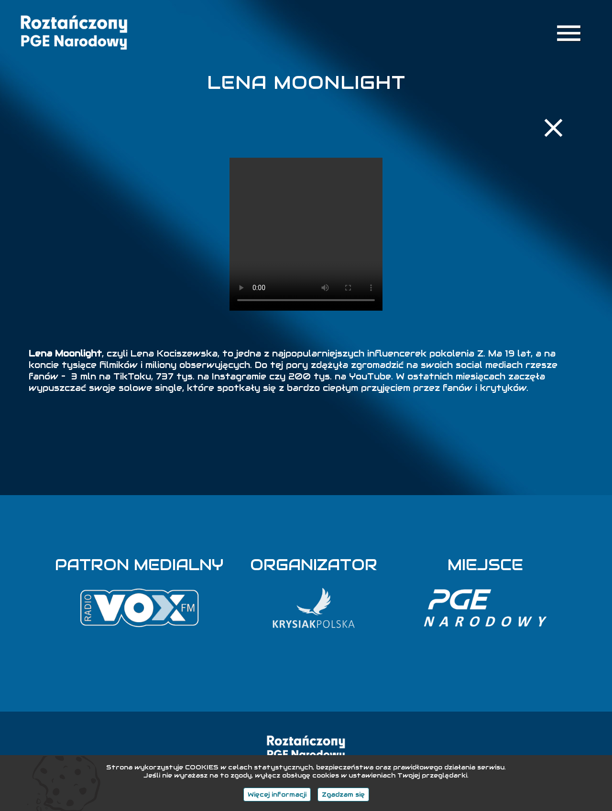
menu (568, 33)
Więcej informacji (277, 794)
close (553, 127)
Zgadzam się (343, 794)
